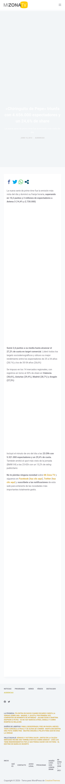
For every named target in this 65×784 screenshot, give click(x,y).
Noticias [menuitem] (7, 689)
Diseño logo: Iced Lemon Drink (51, 765)
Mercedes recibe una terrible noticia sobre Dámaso (26, 740)
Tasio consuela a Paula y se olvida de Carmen (24, 729)
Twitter (47, 478)
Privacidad (41, 765)
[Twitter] (9, 702)
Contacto (21, 765)
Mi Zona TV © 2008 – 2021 (59, 765)
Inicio (6, 761)
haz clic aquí (36, 478)
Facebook (24, 478)
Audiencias (40, 138)
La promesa (9, 713)
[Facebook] (5, 702)
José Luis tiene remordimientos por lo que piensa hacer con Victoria (31, 741)
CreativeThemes (52, 780)
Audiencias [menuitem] (8, 693)
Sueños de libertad (12, 727)
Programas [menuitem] (20, 689)
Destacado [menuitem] (51, 689)
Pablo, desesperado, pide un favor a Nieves (39, 727)
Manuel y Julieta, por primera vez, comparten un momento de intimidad (27, 717)
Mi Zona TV (49, 475)
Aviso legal (31, 765)
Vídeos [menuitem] (40, 689)
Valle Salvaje (10, 738)
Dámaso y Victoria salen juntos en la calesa (37, 738)
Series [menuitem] (31, 689)
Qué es (13, 765)
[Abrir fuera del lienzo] (60, 5)
